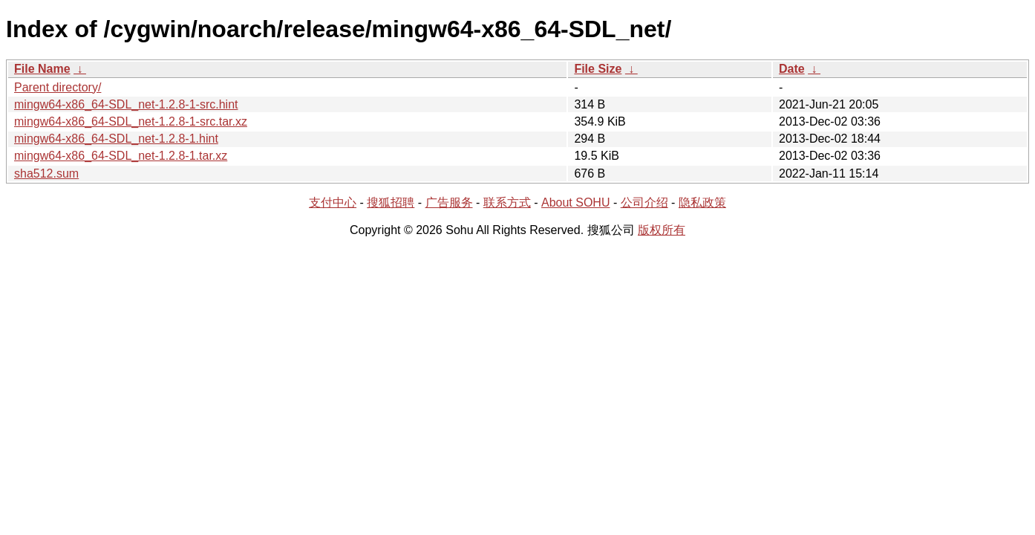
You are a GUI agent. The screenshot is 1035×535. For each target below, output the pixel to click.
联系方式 (507, 202)
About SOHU (575, 202)
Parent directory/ (57, 87)
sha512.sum (46, 173)
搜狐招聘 (390, 202)
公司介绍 (644, 202)
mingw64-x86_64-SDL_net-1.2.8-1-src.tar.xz (130, 121)
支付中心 (332, 202)
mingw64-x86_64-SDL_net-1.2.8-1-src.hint (126, 104)
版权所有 (661, 230)
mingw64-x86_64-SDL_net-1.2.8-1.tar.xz (120, 155)
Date (792, 68)
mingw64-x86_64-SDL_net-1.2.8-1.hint (116, 138)
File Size (597, 68)
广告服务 (449, 202)
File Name (42, 68)
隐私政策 (702, 202)
